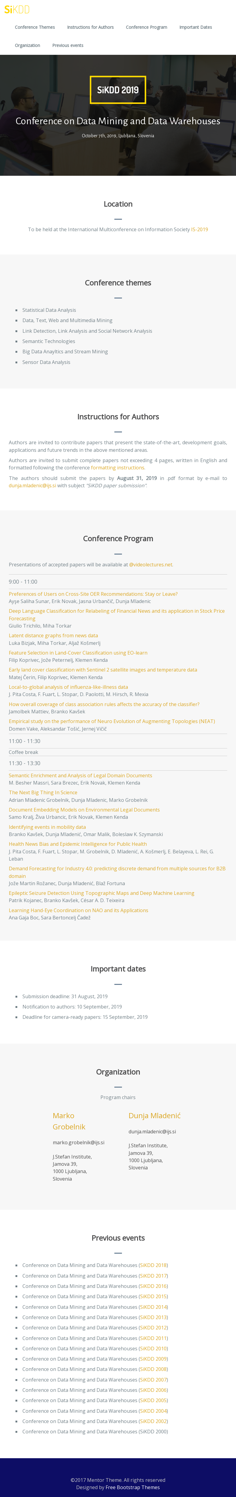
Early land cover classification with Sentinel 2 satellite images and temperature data (103, 669)
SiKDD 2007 (153, 1379)
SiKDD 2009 (153, 1358)
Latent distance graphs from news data (53, 635)
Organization (27, 45)
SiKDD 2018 (153, 1265)
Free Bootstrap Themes (133, 1487)
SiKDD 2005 (153, 1400)
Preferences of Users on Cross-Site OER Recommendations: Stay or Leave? (93, 594)
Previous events (67, 45)
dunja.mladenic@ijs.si (32, 485)
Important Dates (195, 27)
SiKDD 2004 (153, 1411)
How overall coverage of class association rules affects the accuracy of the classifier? (104, 704)
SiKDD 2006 (153, 1390)
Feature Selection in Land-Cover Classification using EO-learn (78, 652)
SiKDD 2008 (153, 1369)
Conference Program (146, 27)
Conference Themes (35, 27)
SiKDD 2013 (153, 1317)
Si (17, 9)
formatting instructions (117, 467)
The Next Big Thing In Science (43, 792)
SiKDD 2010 (153, 1348)
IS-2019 (199, 229)
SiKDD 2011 (153, 1338)
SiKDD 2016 (153, 1286)
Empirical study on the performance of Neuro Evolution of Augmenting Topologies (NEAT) (112, 721)
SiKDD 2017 (153, 1275)
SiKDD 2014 (153, 1307)
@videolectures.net (150, 564)
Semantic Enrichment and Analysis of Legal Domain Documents (80, 775)
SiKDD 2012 (153, 1327)
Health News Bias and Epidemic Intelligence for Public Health (78, 844)
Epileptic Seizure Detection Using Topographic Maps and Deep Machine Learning (101, 893)
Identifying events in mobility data (47, 827)
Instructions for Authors (90, 27)
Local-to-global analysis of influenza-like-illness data (68, 687)
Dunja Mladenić (155, 1115)
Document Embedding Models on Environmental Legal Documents (84, 809)
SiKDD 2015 (153, 1296)
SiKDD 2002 (153, 1421)
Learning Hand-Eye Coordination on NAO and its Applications (78, 910)
